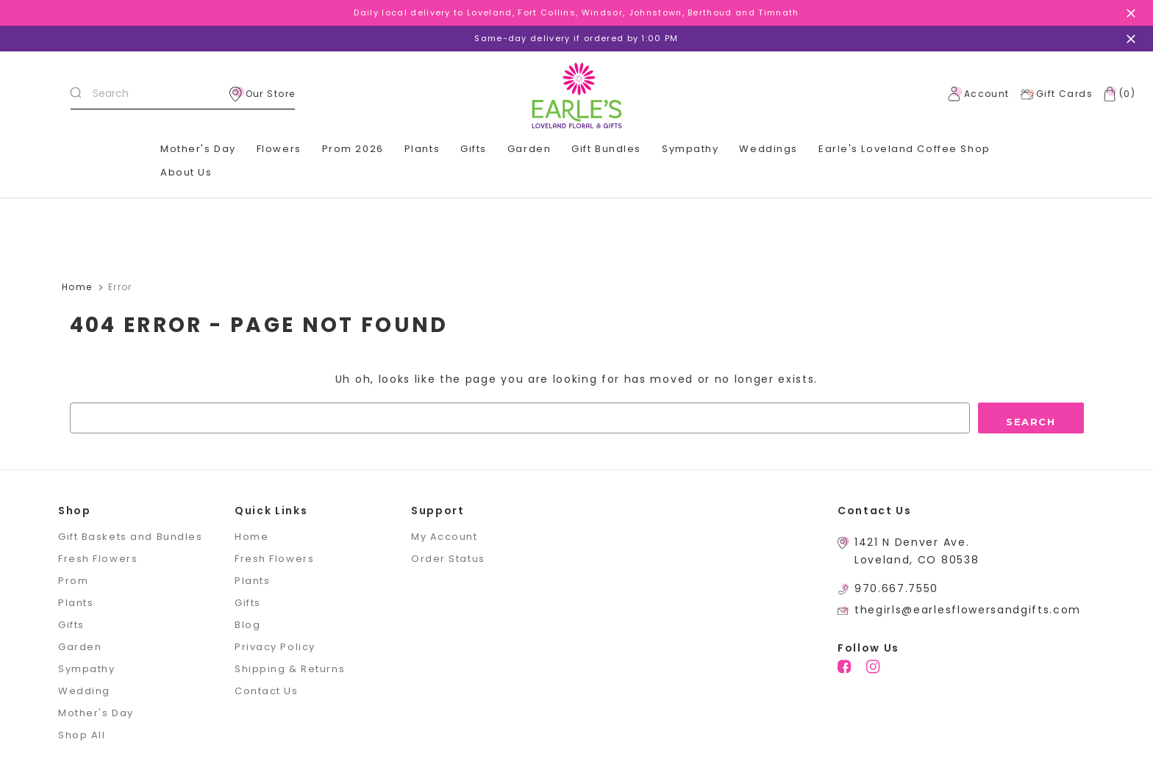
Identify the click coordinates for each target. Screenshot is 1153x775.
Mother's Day (198, 149)
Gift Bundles (606, 149)
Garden (529, 149)
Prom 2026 (353, 149)
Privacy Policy (275, 647)
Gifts (473, 149)
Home (251, 537)
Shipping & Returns (290, 669)
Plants (422, 149)
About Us (186, 172)
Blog (247, 625)
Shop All (81, 735)
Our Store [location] (262, 94)
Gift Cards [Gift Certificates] (1056, 94)
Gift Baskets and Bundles (130, 537)
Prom (73, 581)
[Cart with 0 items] (1116, 94)
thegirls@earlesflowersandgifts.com (967, 609)
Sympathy (690, 149)
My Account (444, 537)
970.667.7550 (896, 588)
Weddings (768, 149)
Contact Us (267, 691)
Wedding (84, 691)
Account (979, 94)
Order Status (448, 559)
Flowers (279, 149)
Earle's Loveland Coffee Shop (904, 149)
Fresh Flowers (98, 559)
